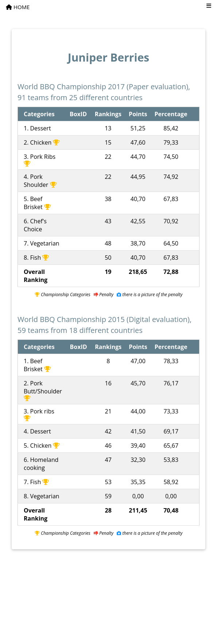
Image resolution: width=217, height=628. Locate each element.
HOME (18, 7)
